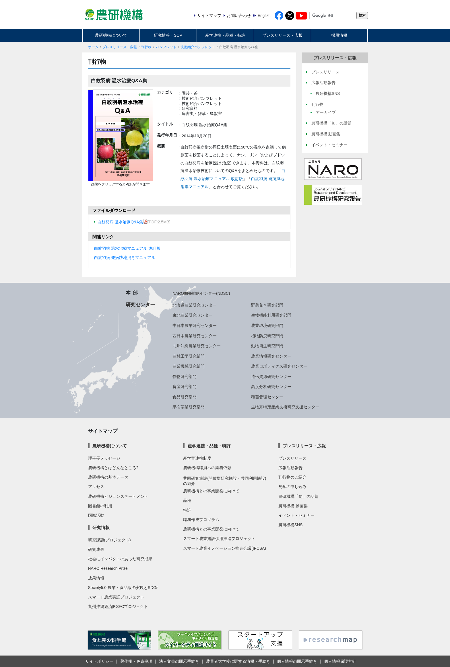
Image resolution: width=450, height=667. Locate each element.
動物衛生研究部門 (267, 346)
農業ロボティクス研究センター (279, 366)
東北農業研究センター (192, 315)
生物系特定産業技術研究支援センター (285, 407)
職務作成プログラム (201, 519)
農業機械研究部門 (188, 366)
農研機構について (111, 35)
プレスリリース (292, 458)
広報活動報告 (290, 467)
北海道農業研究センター (194, 305)
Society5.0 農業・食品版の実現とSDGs (123, 587)
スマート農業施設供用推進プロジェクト (219, 538)
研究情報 (101, 527)
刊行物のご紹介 (292, 477)
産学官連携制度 (197, 458)
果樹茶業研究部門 (188, 407)
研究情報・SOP (168, 35)
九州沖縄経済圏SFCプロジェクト (118, 606)
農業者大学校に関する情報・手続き (238, 661)
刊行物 (146, 47)
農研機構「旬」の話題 (298, 496)
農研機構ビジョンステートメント (118, 496)
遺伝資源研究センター (271, 376)
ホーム (93, 47)
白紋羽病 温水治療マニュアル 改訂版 (127, 248)
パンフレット (166, 47)
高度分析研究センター (271, 386)
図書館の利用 (100, 506)
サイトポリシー (99, 661)
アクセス (96, 486)
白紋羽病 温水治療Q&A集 (123, 222)
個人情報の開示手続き (297, 661)
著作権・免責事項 (136, 661)
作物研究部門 (184, 376)
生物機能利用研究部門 (271, 315)
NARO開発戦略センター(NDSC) (201, 293)
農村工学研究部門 (188, 356)
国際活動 (96, 515)
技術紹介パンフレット (198, 47)
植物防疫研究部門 (267, 336)
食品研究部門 (184, 397)
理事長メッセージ (104, 458)
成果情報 (96, 578)
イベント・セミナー (296, 515)
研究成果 (96, 549)
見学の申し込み (292, 486)
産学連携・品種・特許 (225, 35)
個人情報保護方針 (340, 661)
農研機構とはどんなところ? (113, 467)
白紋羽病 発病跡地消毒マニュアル (125, 257)
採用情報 (339, 35)
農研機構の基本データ (108, 477)
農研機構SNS (290, 524)
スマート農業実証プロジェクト (116, 597)
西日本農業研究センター (194, 336)
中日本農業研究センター (194, 325)
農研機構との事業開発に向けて (211, 491)
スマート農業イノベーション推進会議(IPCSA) (224, 548)
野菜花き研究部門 (267, 305)
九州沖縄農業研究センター (196, 346)
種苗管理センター (267, 397)
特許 (187, 510)
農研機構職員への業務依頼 (207, 467)
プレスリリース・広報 (282, 35)
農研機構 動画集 (293, 506)
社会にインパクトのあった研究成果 (120, 559)
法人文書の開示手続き (179, 661)
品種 (187, 500)
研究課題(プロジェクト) (109, 540)
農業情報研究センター (271, 356)
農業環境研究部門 (267, 325)
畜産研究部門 (184, 386)
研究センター (140, 304)
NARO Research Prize (108, 568)
